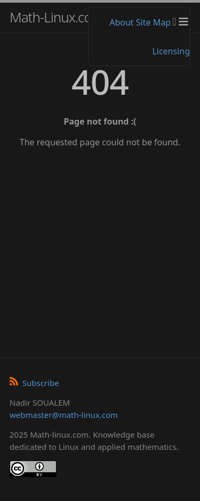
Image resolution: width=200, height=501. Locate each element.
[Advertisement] (100, 249)
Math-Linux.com (56, 17)
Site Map (153, 22)
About (121, 22)
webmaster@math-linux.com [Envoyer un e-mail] (64, 414)
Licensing (171, 51)
